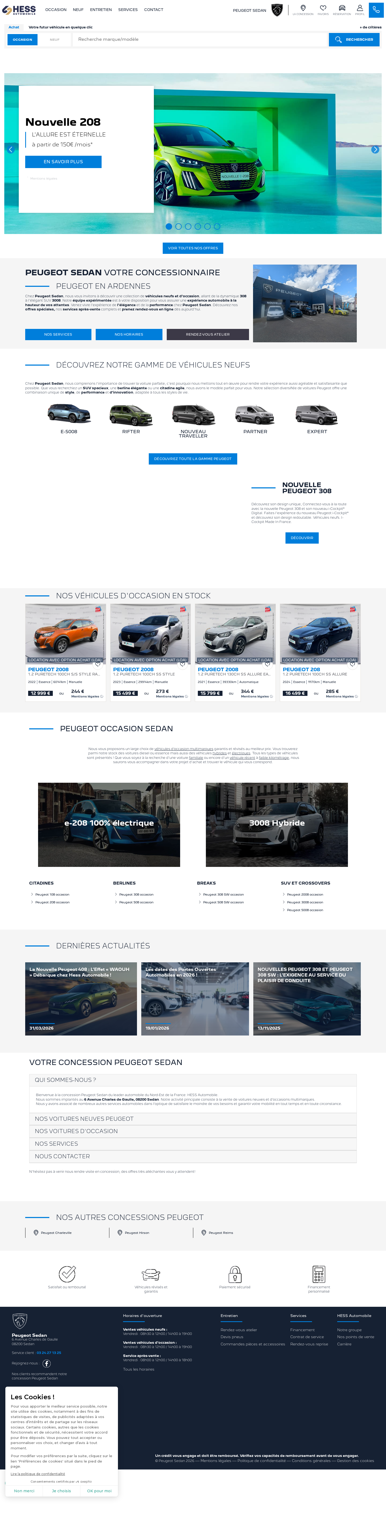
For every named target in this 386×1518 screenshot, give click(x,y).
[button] (11, 150)
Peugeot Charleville (52, 1232)
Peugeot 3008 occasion (302, 902)
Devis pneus (232, 1337)
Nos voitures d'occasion (76, 1131)
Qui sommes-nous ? (65, 1080)
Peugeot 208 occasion (50, 902)
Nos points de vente (355, 1337)
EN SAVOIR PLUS (63, 161)
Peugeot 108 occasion (50, 894)
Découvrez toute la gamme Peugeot (193, 459)
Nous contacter (62, 1156)
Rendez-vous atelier (208, 334)
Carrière (344, 1344)
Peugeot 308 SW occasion (221, 894)
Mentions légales (42, 178)
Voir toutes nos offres (193, 248)
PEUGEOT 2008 (48, 669)
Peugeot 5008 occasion (302, 910)
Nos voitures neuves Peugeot (84, 1119)
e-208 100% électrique (109, 822)
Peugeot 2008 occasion (302, 894)
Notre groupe (349, 1330)
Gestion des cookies (355, 1460)
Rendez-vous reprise (309, 1344)
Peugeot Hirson (133, 1232)
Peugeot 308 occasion (134, 894)
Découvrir (302, 538)
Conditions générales (311, 1460)
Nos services (58, 334)
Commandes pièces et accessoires (253, 1344)
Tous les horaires (138, 1369)
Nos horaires (129, 334)
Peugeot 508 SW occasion (221, 902)
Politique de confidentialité (261, 1460)
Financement (302, 1330)
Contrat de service (307, 1337)
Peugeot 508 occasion (134, 902)
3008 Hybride (277, 822)
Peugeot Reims (217, 1232)
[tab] (193, 1080)
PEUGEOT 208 (301, 669)
